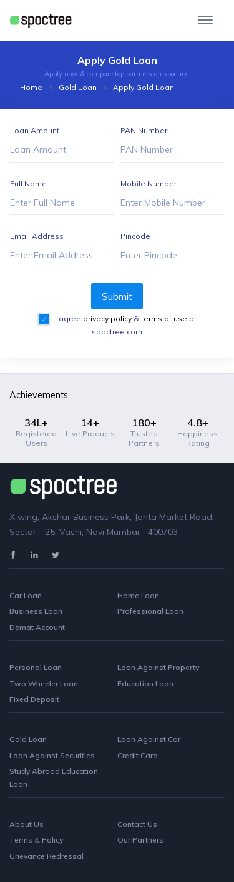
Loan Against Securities (52, 755)
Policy (52, 839)
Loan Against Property (158, 667)
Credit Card (137, 755)
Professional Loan (150, 611)
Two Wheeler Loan (43, 683)
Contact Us (137, 824)
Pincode (135, 236)
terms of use (165, 318)
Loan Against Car (148, 739)
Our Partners (140, 839)
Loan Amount (34, 130)
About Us (26, 824)
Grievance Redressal (46, 856)
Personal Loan (35, 667)
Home (31, 87)
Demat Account (37, 627)
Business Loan (35, 611)
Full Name (28, 183)
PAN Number (143, 130)
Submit (117, 296)
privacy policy (108, 318)
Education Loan (145, 683)
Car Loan (25, 595)
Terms (21, 839)
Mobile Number (148, 183)
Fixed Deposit (34, 699)
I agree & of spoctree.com (125, 325)
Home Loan (138, 595)
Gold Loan (78, 87)
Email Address (37, 236)
